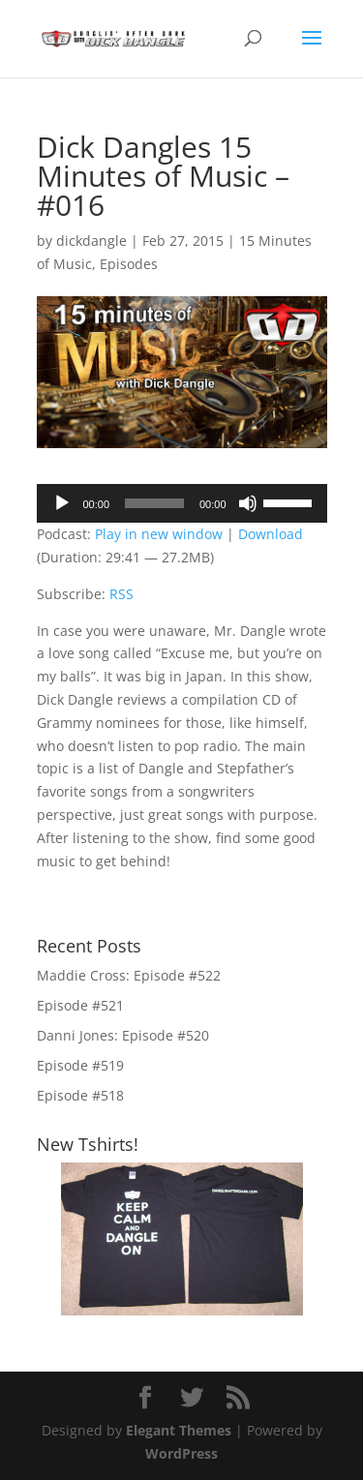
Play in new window (159, 534)
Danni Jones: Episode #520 (123, 1035)
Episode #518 (80, 1095)
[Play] (62, 503)
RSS (121, 594)
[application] (182, 503)
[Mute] (247, 503)
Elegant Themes (178, 1430)
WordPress (181, 1453)
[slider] (154, 503)
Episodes (129, 264)
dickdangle (91, 240)
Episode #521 (80, 1005)
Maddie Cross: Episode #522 (129, 975)
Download (270, 534)
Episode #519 (80, 1065)
